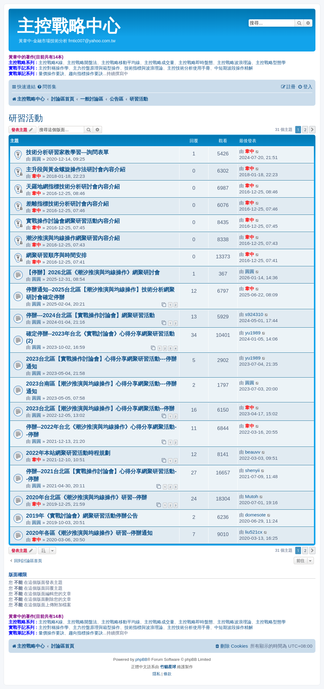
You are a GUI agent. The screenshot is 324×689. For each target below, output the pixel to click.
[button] (312, 129)
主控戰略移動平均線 (120, 62)
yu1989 (253, 332)
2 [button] (305, 129)
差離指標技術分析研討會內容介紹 (67, 203)
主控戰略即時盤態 (196, 62)
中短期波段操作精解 (233, 68)
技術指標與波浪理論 (143, 68)
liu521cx (253, 532)
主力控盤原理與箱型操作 (96, 68)
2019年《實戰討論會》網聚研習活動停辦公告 (82, 515)
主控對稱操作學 (54, 68)
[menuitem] (46, 87)
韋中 (249, 151)
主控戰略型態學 (271, 62)
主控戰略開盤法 (82, 62)
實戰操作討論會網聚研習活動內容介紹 (73, 221)
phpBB (141, 659)
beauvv (252, 452)
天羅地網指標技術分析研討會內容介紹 (73, 186)
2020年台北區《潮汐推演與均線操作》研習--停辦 (86, 497)
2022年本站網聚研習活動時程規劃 (68, 453)
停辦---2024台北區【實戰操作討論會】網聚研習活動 (90, 315)
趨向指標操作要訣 (86, 73)
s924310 (254, 314)
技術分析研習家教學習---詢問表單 (67, 152)
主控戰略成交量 (159, 62)
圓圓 (36, 159)
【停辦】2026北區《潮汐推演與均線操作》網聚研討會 (93, 272)
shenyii (252, 470)
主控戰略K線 (51, 62)
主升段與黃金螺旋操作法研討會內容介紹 (75, 169)
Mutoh (251, 496)
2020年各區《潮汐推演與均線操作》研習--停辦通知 (89, 533)
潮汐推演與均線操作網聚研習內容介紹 (73, 238)
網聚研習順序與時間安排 (56, 255)
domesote (255, 514)
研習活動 (26, 118)
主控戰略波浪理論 (234, 62)
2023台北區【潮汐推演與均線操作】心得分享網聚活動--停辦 (100, 408)
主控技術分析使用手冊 (188, 68)
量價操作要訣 (51, 73)
